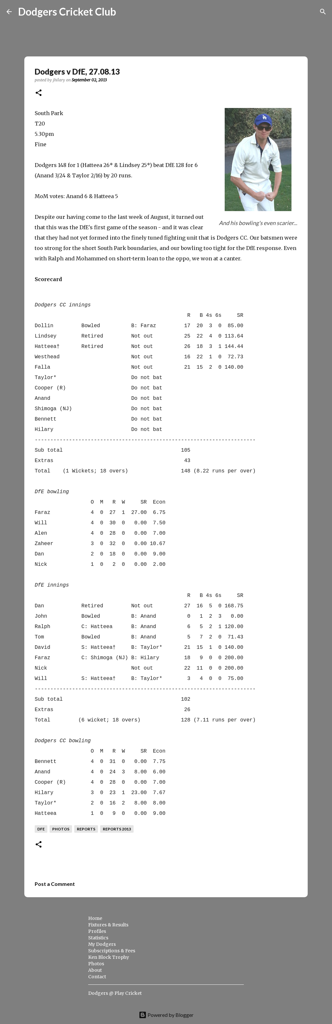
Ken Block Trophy (108, 957)
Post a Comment (55, 884)
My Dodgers (102, 944)
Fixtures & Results (108, 925)
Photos (96, 964)
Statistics (98, 938)
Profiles (97, 931)
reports (86, 829)
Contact (97, 977)
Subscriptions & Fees (111, 951)
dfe (41, 829)
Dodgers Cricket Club (67, 11)
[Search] (125, 11)
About (95, 970)
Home (95, 918)
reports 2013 (117, 829)
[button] (38, 93)
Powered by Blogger (166, 1015)
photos (60, 829)
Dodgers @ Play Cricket (115, 993)
